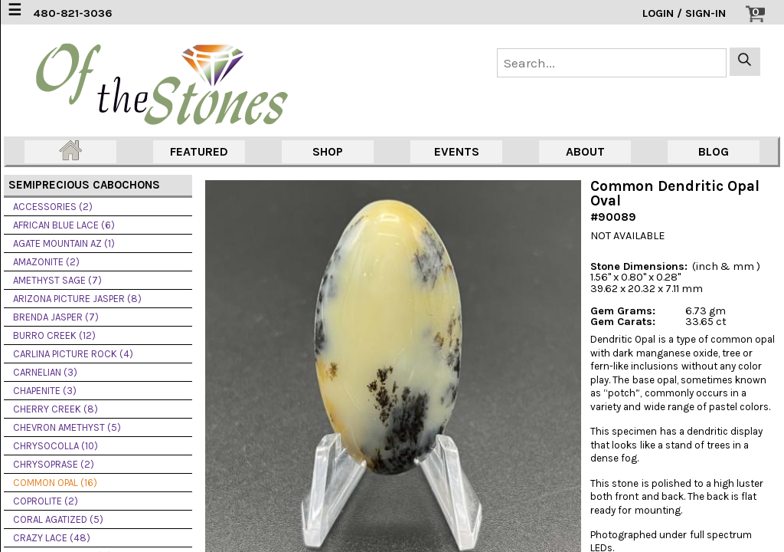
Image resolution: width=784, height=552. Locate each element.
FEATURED (199, 151)
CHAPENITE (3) (45, 390)
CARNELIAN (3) (45, 372)
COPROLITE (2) (45, 501)
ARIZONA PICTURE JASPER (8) (77, 298)
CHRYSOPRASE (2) (53, 464)
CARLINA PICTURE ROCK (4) (73, 354)
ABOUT (585, 151)
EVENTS (456, 151)
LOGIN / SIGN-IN (684, 13)
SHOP (327, 151)
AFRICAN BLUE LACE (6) (64, 225)
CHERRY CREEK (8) (55, 409)
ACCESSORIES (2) (53, 206)
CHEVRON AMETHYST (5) (67, 427)
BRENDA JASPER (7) (56, 317)
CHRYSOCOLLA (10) (55, 446)
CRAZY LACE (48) (51, 538)
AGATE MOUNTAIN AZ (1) (64, 243)
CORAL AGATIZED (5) (58, 519)
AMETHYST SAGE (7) (57, 280)
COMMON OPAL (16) (55, 482)
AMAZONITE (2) (46, 262)
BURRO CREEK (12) (54, 335)
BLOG (713, 151)
